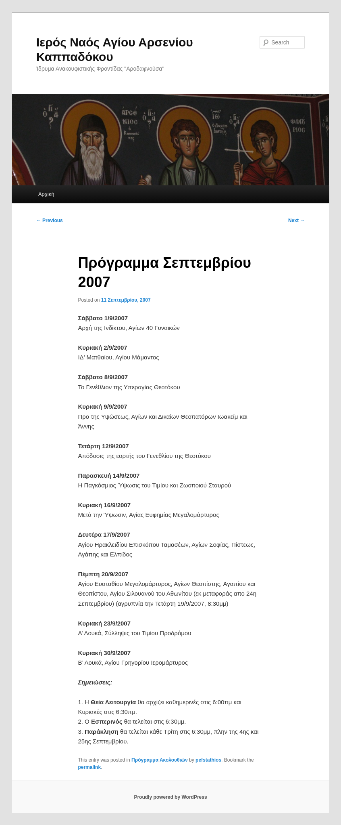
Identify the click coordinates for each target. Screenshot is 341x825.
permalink (89, 767)
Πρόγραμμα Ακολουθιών (159, 760)
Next (296, 220)
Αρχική (46, 194)
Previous (49, 220)
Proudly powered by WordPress (170, 797)
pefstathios (208, 760)
